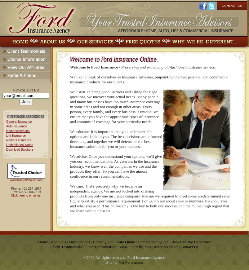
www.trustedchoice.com (26, 180)
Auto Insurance (16, 126)
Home (43, 242)
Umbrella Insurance (19, 145)
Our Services (79, 242)
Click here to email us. (26, 195)
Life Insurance (16, 135)
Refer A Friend (166, 247)
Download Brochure (19, 149)
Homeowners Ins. (18, 131)
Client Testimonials (66, 247)
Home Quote (103, 242)
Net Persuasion (130, 262)
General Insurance (19, 121)
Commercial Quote (153, 242)
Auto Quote (125, 242)
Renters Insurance (19, 140)
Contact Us (189, 247)
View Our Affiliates (135, 247)
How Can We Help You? (191, 242)
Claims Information (100, 247)
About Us (58, 242)
